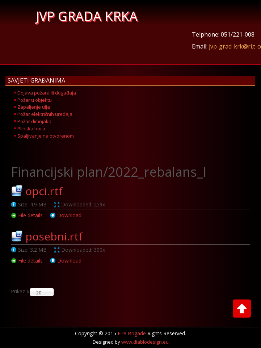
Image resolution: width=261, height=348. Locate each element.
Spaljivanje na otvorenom (45, 136)
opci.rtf (44, 191)
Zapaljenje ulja (33, 107)
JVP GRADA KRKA (87, 16)
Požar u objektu (34, 100)
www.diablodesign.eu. (145, 342)
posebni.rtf (54, 236)
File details (30, 215)
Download (69, 215)
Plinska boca (31, 128)
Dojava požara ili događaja (46, 92)
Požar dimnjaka (34, 121)
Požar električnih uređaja (44, 114)
